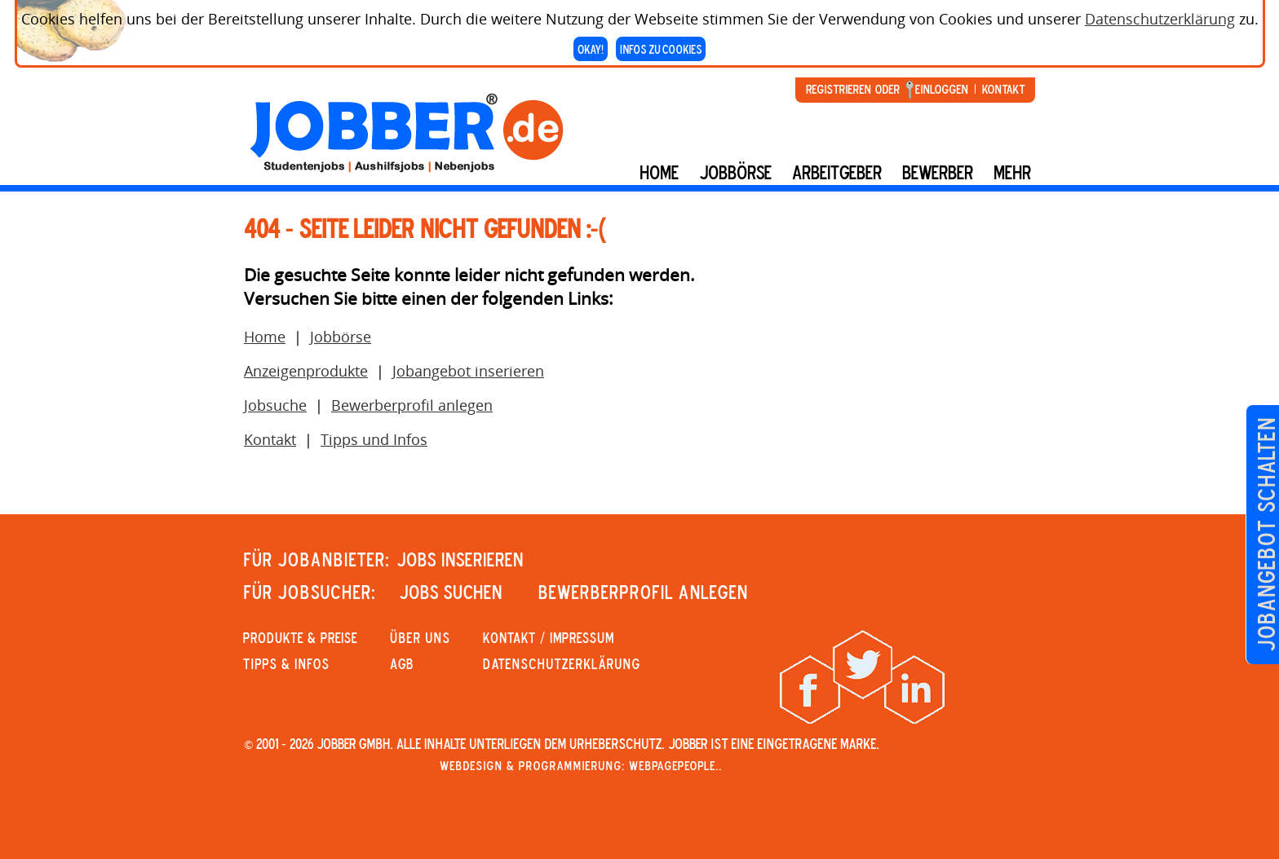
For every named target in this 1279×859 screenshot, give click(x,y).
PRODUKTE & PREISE (300, 637)
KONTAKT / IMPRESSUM (548, 637)
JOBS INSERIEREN (460, 559)
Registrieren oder (853, 89)
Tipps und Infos (374, 439)
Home (659, 172)
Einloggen (941, 89)
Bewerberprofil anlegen (412, 405)
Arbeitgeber (837, 172)
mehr (1012, 172)
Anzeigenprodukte (306, 371)
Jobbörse (735, 172)
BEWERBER (937, 172)
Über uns (420, 637)
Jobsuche (275, 405)
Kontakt (1003, 89)
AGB (402, 663)
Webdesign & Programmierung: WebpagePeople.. (581, 765)
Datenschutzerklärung (1160, 15)
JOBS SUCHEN (450, 591)
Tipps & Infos (286, 663)
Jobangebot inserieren (468, 371)
